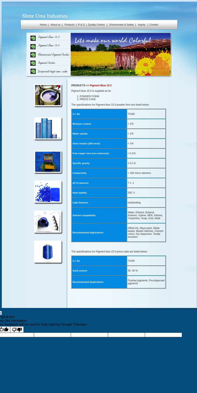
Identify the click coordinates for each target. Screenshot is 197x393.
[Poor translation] (17, 329)
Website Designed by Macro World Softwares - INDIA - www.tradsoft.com (166, 309)
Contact (154, 24)
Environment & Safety (122, 24)
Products (69, 24)
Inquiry (141, 24)
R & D (81, 24)
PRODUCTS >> (80, 85)
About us (55, 24)
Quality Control (96, 24)
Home (43, 24)
